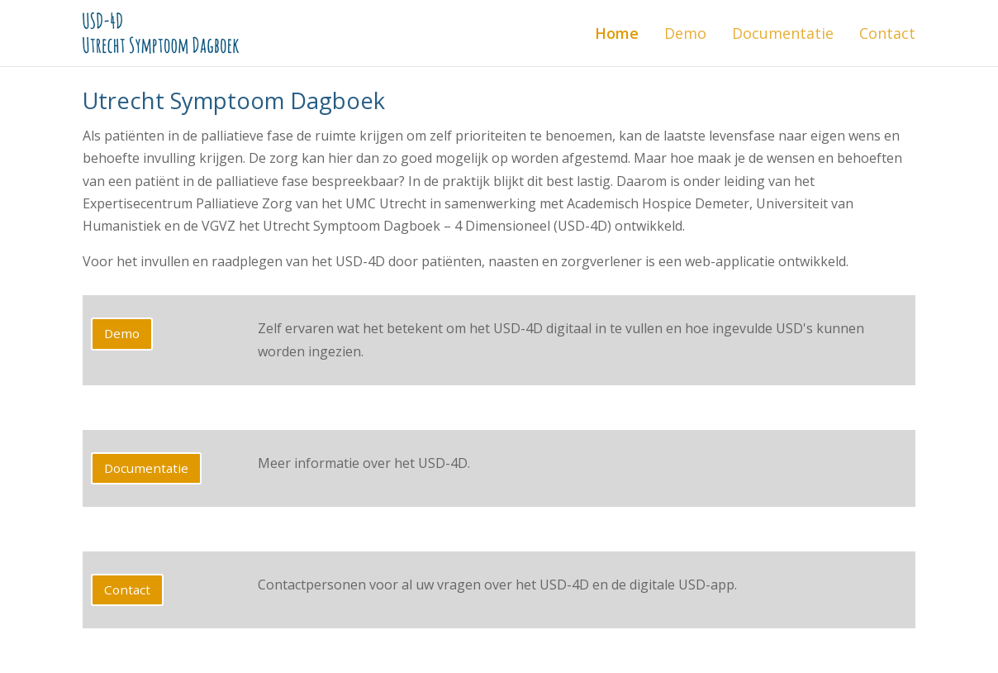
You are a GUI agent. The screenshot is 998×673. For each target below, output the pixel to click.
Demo (685, 33)
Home (617, 33)
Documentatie (783, 33)
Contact (887, 33)
